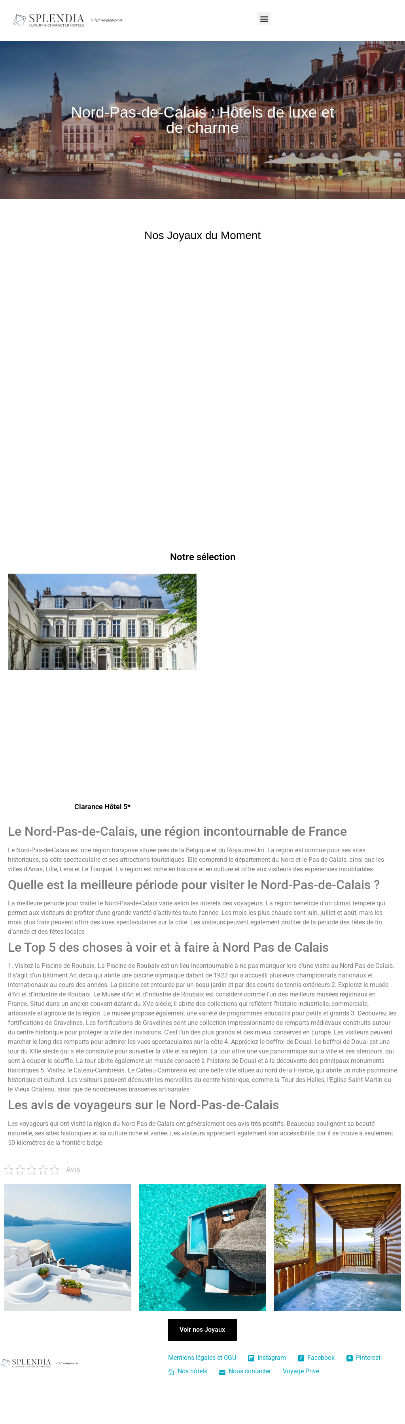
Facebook (316, 1369)
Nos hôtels (187, 1383)
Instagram (267, 1369)
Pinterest (363, 1369)
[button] (264, 18)
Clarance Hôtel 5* (102, 818)
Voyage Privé (301, 1383)
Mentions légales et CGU (202, 1369)
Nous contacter (245, 1383)
